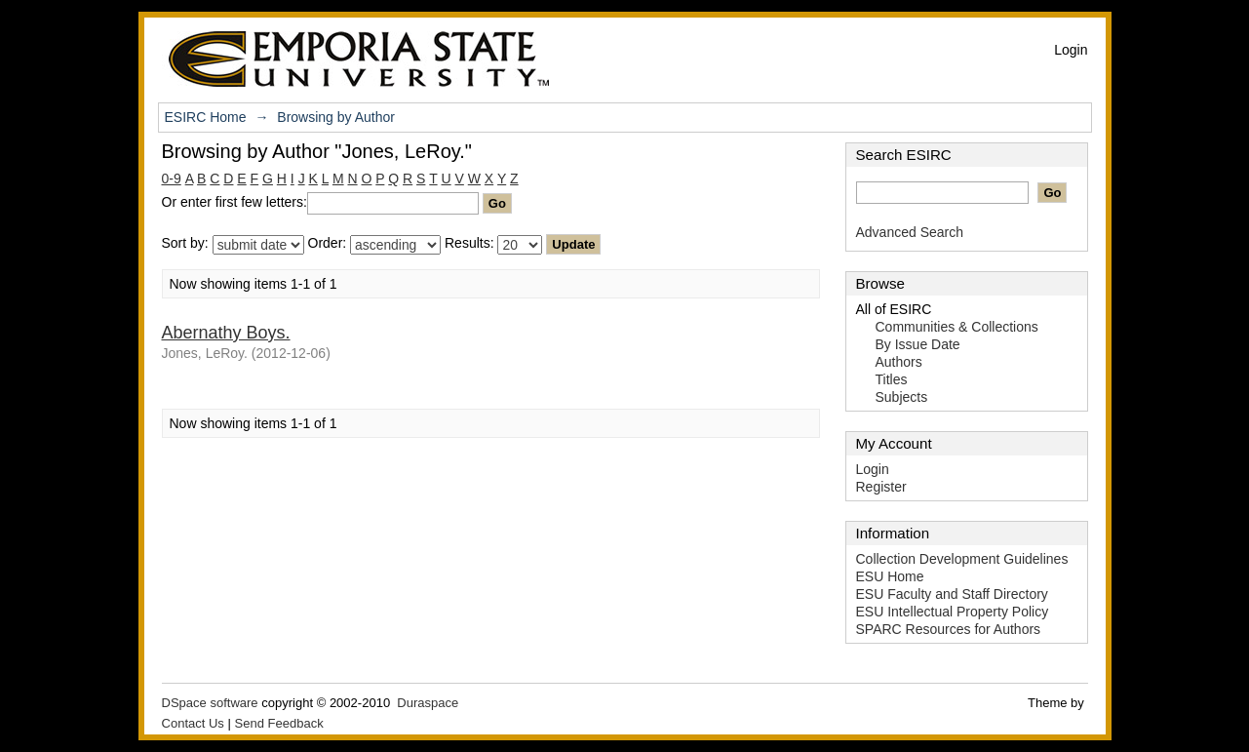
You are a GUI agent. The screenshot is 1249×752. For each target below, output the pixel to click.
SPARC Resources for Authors (948, 629)
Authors (899, 362)
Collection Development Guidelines (962, 559)
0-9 (171, 178)
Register (881, 487)
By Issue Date (918, 344)
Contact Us (193, 723)
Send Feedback (279, 723)
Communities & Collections (957, 327)
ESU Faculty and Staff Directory (952, 594)
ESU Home (890, 576)
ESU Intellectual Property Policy (952, 611)
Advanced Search (910, 232)
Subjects (902, 397)
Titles (892, 379)
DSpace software (210, 702)
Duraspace (427, 702)
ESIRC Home (206, 117)
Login (1070, 50)
